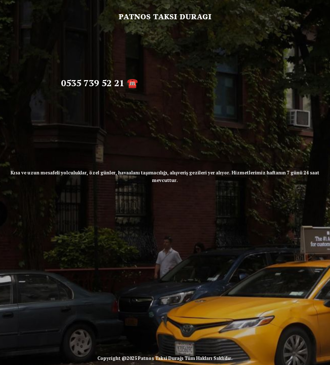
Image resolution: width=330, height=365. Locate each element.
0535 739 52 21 (92, 83)
